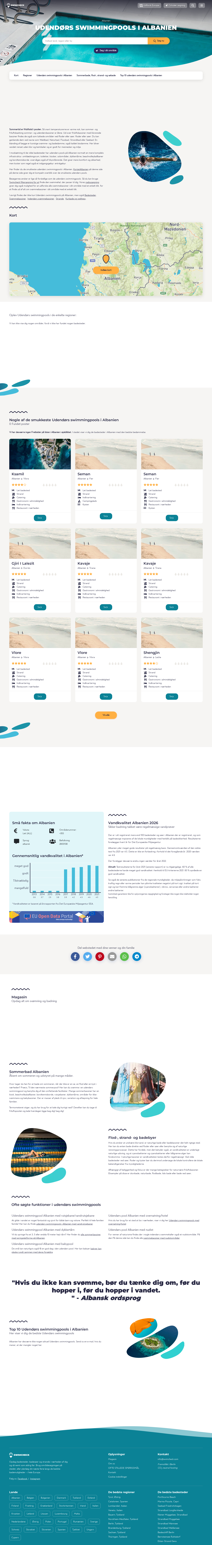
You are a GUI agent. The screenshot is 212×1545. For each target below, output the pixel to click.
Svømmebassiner (17, 199)
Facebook (23, 1479)
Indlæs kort (106, 270)
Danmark (61, 1498)
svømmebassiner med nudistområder (161, 1238)
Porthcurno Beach (167, 1497)
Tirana (92, 568)
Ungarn (90, 1530)
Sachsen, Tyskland (116, 1532)
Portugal (62, 1522)
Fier (91, 479)
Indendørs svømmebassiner (41, 199)
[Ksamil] (40, 454)
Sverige (94, 1522)
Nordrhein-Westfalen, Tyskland (123, 1519)
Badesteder (90, 195)
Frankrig (29, 1506)
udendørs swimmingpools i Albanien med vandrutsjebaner (64, 1224)
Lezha (158, 657)
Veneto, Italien (115, 1510)
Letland (30, 1514)
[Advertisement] (97, 103)
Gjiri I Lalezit (23, 563)
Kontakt (112, 1472)
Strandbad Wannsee (168, 1524)
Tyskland (77, 1498)
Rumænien (78, 1522)
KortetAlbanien (80, 169)
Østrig (35, 1522)
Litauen (44, 1514)
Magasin (112, 1459)
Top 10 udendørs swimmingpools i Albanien (141, 75)
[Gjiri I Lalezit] (40, 543)
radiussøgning (92, 182)
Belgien (30, 1498)
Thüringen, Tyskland (117, 1537)
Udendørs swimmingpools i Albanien (54, 75)
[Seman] (106, 454)
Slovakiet (30, 1530)
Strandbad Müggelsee (169, 1519)
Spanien (62, 1530)
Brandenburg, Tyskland (119, 1528)
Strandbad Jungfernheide (170, 1510)
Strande (60, 199)
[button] (149, 5)
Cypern (15, 1537)
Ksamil (18, 474)
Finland (15, 1506)
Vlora (26, 479)
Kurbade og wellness (76, 199)
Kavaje (84, 563)
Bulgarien (45, 1498)
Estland (91, 1498)
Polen (48, 1522)
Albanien (106, 21)
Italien (95, 1506)
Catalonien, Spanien (118, 1501)
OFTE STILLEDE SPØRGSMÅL (123, 1468)
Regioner (27, 75)
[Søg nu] (159, 40)
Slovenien (46, 1530)
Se (40, 518)
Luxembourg (61, 1514)
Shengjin (152, 652)
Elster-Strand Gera (167, 1541)
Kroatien (15, 1514)
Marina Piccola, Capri (168, 1501)
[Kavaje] (106, 543)
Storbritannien (66, 1506)
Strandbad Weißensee (168, 1528)
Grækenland (46, 1506)
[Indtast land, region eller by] (95, 40)
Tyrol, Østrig (114, 1497)
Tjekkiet (76, 1530)
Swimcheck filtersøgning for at (24, 182)
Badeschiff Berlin (166, 1532)
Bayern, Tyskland (116, 1515)
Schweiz (15, 1530)
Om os (111, 1464)
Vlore (16, 652)
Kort (16, 75)
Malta (77, 1514)
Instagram (35, 1479)
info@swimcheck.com (168, 1459)
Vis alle (106, 715)
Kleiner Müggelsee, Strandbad (172, 1515)
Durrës (26, 568)
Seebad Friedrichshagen (169, 1506)
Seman (84, 474)
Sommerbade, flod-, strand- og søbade (96, 75)
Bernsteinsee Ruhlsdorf (169, 1537)
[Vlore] (40, 632)
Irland (83, 1506)
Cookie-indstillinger (117, 1477)
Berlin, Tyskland (115, 1524)
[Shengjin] (172, 632)
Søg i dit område (106, 50)
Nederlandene (18, 1522)
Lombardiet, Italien (117, 1506)
